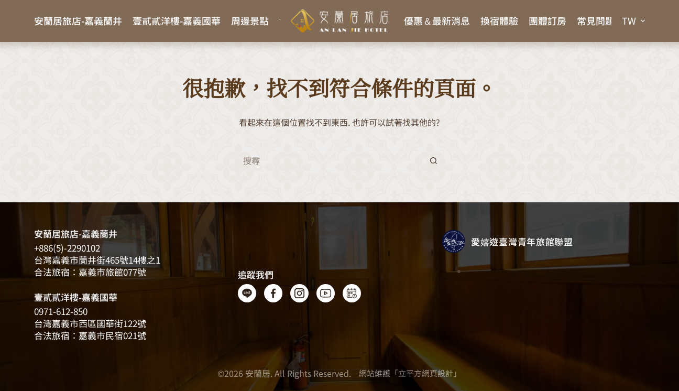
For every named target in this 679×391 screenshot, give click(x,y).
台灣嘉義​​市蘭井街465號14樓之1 (97, 259)
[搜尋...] (329, 160)
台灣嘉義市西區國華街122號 (90, 323)
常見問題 (596, 20)
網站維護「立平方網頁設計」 (410, 372)
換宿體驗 (499, 20)
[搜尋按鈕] (433, 160)
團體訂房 (547, 20)
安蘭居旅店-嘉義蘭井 (78, 20)
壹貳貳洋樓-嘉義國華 (177, 20)
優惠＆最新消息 (437, 20)
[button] (633, 21)
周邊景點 (250, 20)
